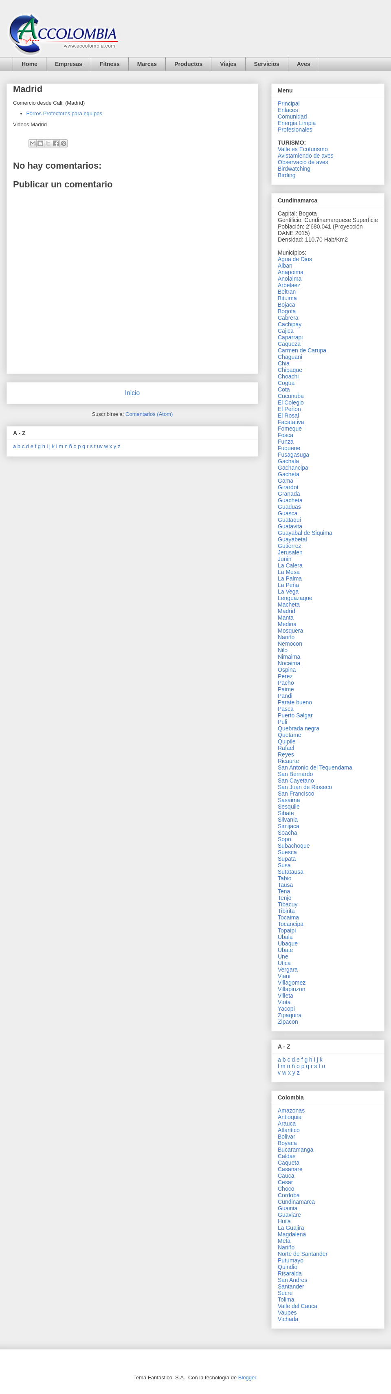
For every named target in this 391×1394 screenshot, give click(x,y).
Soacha (287, 832)
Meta (284, 1241)
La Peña (288, 585)
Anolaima (289, 278)
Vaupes (287, 1312)
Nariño (286, 637)
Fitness (110, 64)
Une (283, 956)
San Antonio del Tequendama (315, 767)
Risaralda (290, 1273)
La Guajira (291, 1228)
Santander (291, 1286)
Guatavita (290, 526)
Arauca (287, 1123)
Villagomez (291, 982)
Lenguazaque (295, 598)
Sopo (284, 839)
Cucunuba (291, 396)
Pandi (285, 696)
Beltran (287, 291)
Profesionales (295, 129)
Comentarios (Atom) (149, 414)
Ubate (285, 950)
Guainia (287, 1208)
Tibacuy (288, 904)
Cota (284, 389)
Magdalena (292, 1234)
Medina (287, 624)
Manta (286, 617)
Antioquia (289, 1117)
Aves (303, 64)
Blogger (247, 1377)
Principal (289, 103)
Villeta (285, 995)
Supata (287, 858)
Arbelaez (289, 285)
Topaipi (287, 930)
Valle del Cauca (297, 1306)
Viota (284, 1002)
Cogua (286, 383)
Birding (287, 175)
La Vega (288, 591)
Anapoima (290, 272)
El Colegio (291, 402)
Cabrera (288, 317)
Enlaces (288, 110)
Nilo (283, 650)
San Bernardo (295, 774)
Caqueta (288, 1162)
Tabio (284, 878)
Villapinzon (291, 989)
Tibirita (286, 911)
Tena (284, 891)
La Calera (290, 565)
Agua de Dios (295, 259)
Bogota (287, 311)
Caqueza (289, 344)
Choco (286, 1188)
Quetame (289, 735)
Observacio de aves (303, 162)
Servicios (266, 64)
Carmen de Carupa (302, 350)
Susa (284, 865)
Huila (284, 1221)
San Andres (292, 1280)
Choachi (288, 376)
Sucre (285, 1293)
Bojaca (286, 304)
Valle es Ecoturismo (303, 149)
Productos (188, 64)
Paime (286, 689)
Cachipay (289, 324)
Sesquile (289, 806)
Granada (289, 493)
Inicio (132, 392)
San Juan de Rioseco (305, 787)
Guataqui (289, 520)
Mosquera (290, 630)
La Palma (290, 578)
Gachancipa (293, 467)
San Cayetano (296, 780)
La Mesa (289, 572)
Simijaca (288, 826)
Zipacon (288, 1021)
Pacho (286, 682)
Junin (284, 559)
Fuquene (289, 448)
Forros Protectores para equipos (64, 113)
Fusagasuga (293, 454)
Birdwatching (294, 168)
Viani (284, 976)
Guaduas (289, 507)
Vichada (288, 1319)
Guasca (287, 513)
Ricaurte (288, 761)
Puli (282, 722)
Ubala (285, 937)
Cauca (286, 1175)
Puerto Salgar (295, 715)
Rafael (286, 748)
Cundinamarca (296, 1201)
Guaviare (289, 1215)
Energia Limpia (297, 123)
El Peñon (289, 409)
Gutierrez (289, 546)
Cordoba (289, 1195)
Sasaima (289, 800)
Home (29, 64)
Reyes (286, 754)
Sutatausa (290, 872)
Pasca (286, 709)
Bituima (287, 298)
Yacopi (286, 1008)
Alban (285, 265)
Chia (284, 363)
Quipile (287, 741)
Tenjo (284, 898)
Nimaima (289, 656)
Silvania (288, 819)
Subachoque (294, 845)
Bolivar (286, 1136)
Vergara (288, 969)
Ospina (287, 669)
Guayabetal (292, 539)
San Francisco (296, 793)
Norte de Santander (302, 1254)
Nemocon (290, 643)
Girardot (288, 487)
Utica (284, 963)
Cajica (286, 331)
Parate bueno (295, 702)
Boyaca (287, 1143)
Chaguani (290, 357)
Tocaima (288, 917)
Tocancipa (290, 924)
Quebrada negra (298, 728)
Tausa (285, 885)
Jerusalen (290, 552)
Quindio (287, 1267)
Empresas (68, 64)
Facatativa (291, 422)
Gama (285, 480)
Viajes (228, 64)
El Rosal (288, 415)
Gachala (288, 461)
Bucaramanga (295, 1149)
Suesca (287, 852)
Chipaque (290, 370)
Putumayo (290, 1260)
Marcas (147, 64)
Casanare (290, 1169)
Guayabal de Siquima (305, 533)
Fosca (285, 435)
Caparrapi (290, 337)
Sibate (286, 813)
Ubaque (288, 943)
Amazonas (291, 1110)
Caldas (287, 1156)
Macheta (289, 604)
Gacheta (288, 474)
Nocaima (289, 663)
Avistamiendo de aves (306, 155)
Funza (286, 441)
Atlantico (289, 1130)
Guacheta (290, 500)
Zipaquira (289, 1015)
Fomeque (290, 428)
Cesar (285, 1182)
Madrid (286, 611)
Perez (285, 676)
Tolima (286, 1299)
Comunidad (292, 116)
